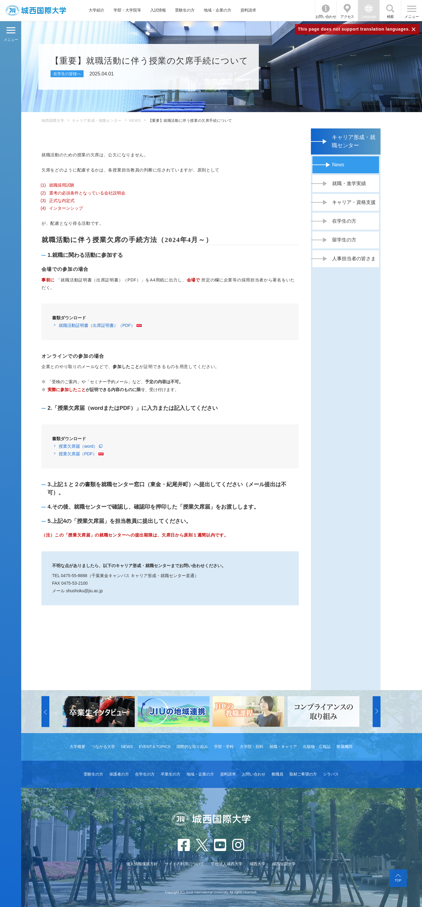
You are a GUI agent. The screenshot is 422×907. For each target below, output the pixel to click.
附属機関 (344, 746)
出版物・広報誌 (317, 746)
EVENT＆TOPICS (155, 746)
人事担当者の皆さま (354, 258)
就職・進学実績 (349, 183)
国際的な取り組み (192, 746)
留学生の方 (344, 239)
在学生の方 (344, 221)
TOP (398, 880)
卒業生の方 (170, 774)
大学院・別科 (251, 746)
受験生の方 (185, 10)
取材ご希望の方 (303, 774)
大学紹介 (96, 10)
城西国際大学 (52, 120)
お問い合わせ (325, 17)
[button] (45, 711)
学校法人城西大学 (226, 864)
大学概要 (77, 746)
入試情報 (158, 10)
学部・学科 (224, 746)
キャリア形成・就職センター (97, 120)
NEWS (134, 120)
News (338, 164)
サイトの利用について (184, 864)
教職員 (277, 774)
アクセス (347, 17)
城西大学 (257, 864)
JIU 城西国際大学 (36, 10)
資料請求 (248, 10)
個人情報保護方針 (142, 864)
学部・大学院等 (127, 10)
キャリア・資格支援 (354, 202)
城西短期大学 (284, 864)
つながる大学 (103, 746)
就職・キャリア (283, 746)
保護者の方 (119, 774)
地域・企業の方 (217, 10)
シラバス (331, 774)
